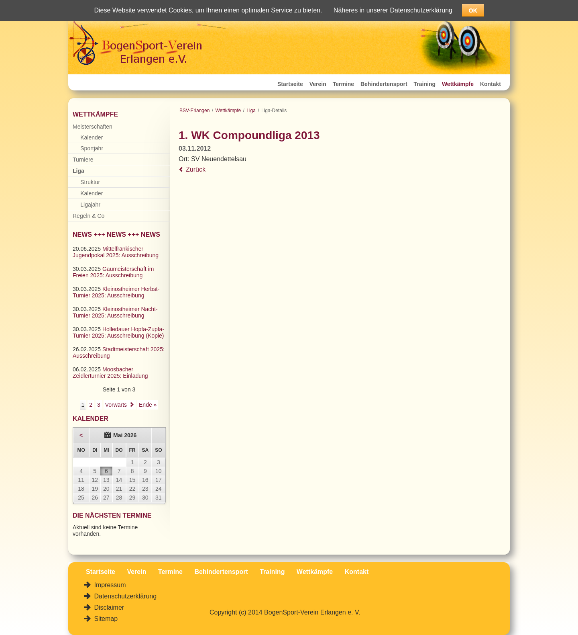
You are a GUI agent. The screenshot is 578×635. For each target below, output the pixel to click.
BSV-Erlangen (194, 110)
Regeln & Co (88, 216)
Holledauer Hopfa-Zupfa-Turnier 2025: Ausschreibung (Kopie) (118, 332)
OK (473, 10)
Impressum (109, 585)
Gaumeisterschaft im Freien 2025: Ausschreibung (113, 272)
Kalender (91, 137)
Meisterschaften (92, 126)
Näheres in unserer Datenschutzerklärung (393, 10)
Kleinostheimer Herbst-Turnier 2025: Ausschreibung (116, 292)
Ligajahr (90, 204)
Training (425, 84)
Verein (317, 84)
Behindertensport (383, 84)
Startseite (290, 84)
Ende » (148, 404)
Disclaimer (108, 607)
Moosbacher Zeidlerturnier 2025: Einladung (110, 372)
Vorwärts (116, 404)
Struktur (90, 182)
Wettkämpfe (458, 84)
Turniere (83, 159)
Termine (343, 84)
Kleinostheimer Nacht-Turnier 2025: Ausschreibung (115, 312)
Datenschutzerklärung (124, 596)
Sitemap (105, 618)
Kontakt (490, 84)
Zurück (196, 169)
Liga (251, 110)
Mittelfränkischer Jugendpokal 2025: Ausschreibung (116, 252)
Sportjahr (91, 148)
